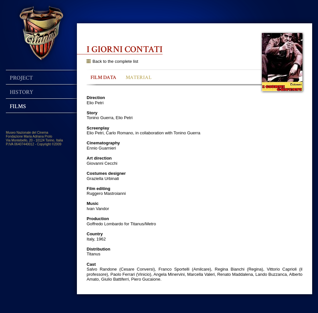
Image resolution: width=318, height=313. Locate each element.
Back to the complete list (112, 61)
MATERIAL (139, 77)
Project (21, 78)
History (21, 92)
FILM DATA (103, 77)
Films (18, 106)
